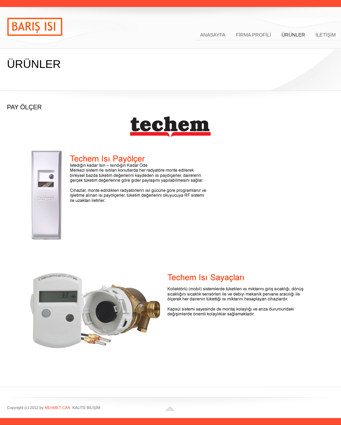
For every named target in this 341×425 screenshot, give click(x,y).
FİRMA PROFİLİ (253, 34)
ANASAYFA (213, 34)
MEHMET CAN (57, 408)
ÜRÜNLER (293, 34)
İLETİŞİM (326, 34)
